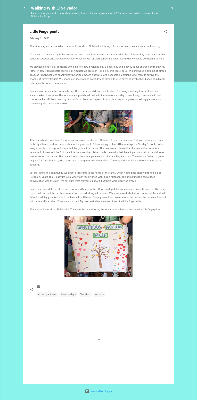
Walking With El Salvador (54, 8)
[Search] (172, 9)
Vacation (85, 294)
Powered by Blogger (98, 391)
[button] (165, 32)
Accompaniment (47, 294)
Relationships (68, 294)
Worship (99, 294)
